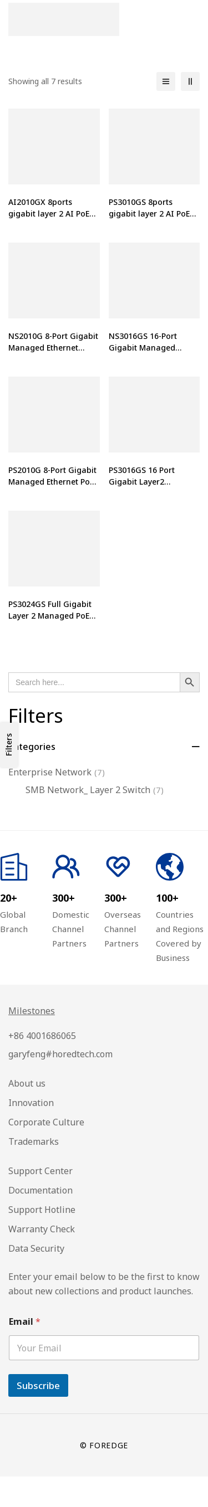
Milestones (31, 1010)
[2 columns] (190, 81)
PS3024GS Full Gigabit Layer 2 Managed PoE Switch (50, 615)
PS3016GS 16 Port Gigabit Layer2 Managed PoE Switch (148, 481)
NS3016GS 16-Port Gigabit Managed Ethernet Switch (143, 347)
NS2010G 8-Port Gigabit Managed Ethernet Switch (53, 347)
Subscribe (38, 1385)
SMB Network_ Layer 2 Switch (95, 790)
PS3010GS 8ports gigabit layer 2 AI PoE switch (149, 213)
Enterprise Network (56, 772)
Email (24, 1321)
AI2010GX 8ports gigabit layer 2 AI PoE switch (48, 213)
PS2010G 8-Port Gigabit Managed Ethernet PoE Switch (52, 481)
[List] (165, 81)
